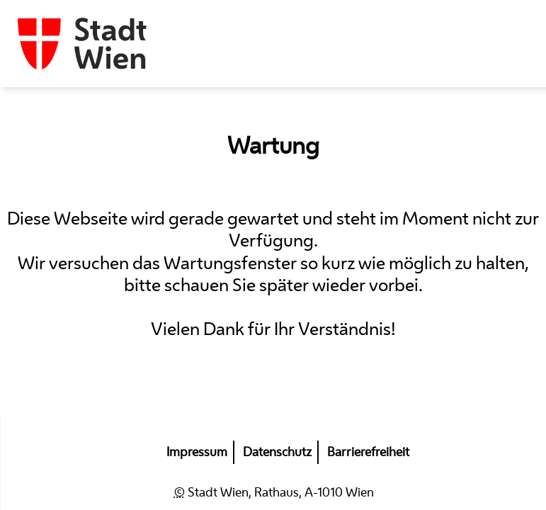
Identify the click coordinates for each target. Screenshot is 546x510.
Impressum (196, 452)
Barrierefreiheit (368, 452)
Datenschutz (277, 452)
